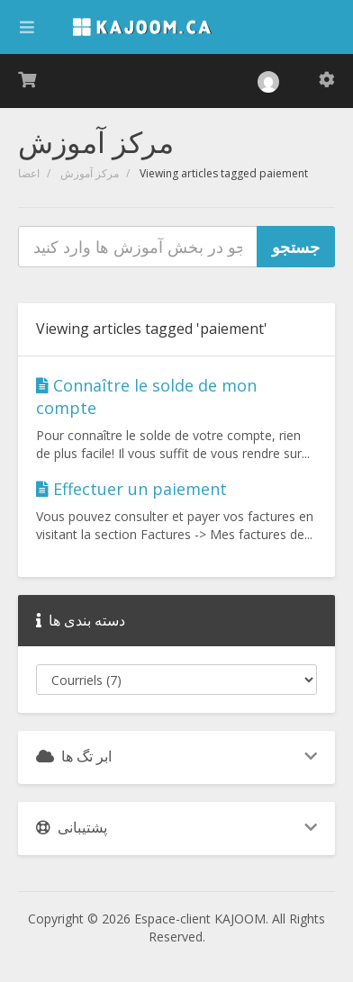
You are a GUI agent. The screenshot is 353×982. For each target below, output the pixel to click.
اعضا (29, 173)
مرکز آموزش (89, 173)
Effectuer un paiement (131, 489)
